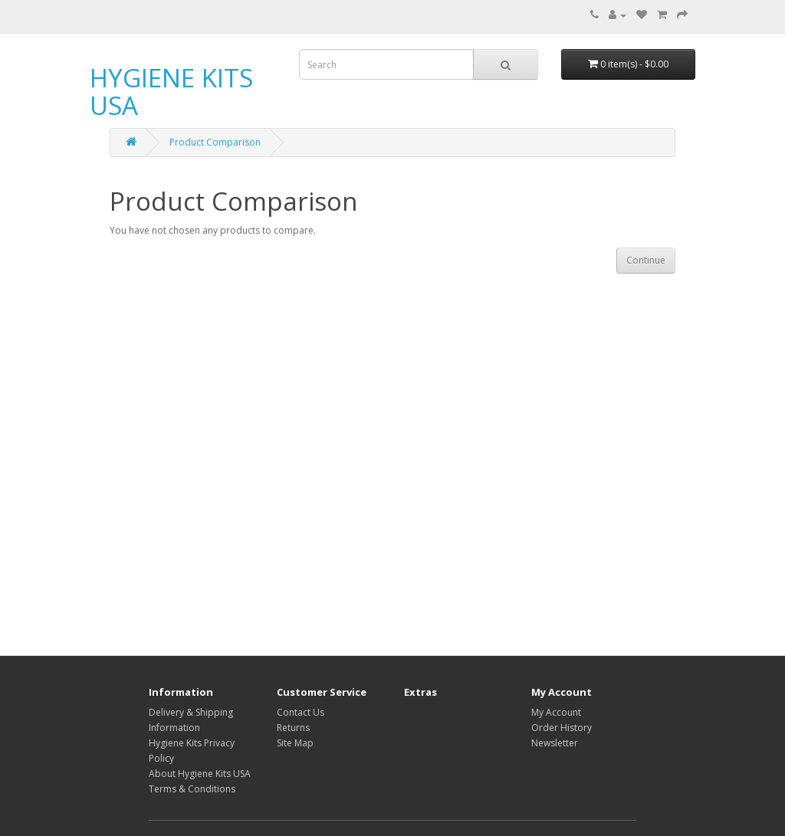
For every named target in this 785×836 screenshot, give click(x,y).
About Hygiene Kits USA (200, 773)
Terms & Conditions (192, 788)
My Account (556, 712)
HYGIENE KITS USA (171, 92)
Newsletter (554, 742)
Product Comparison (215, 142)
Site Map (295, 742)
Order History (561, 727)
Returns (293, 727)
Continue (645, 260)
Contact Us (300, 712)
